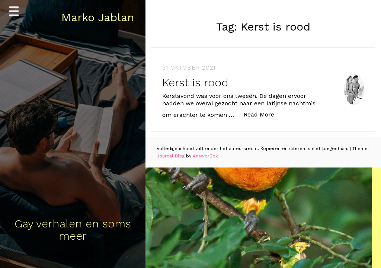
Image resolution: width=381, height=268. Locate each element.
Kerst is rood (195, 82)
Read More (263, 114)
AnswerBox (205, 156)
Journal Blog (171, 156)
